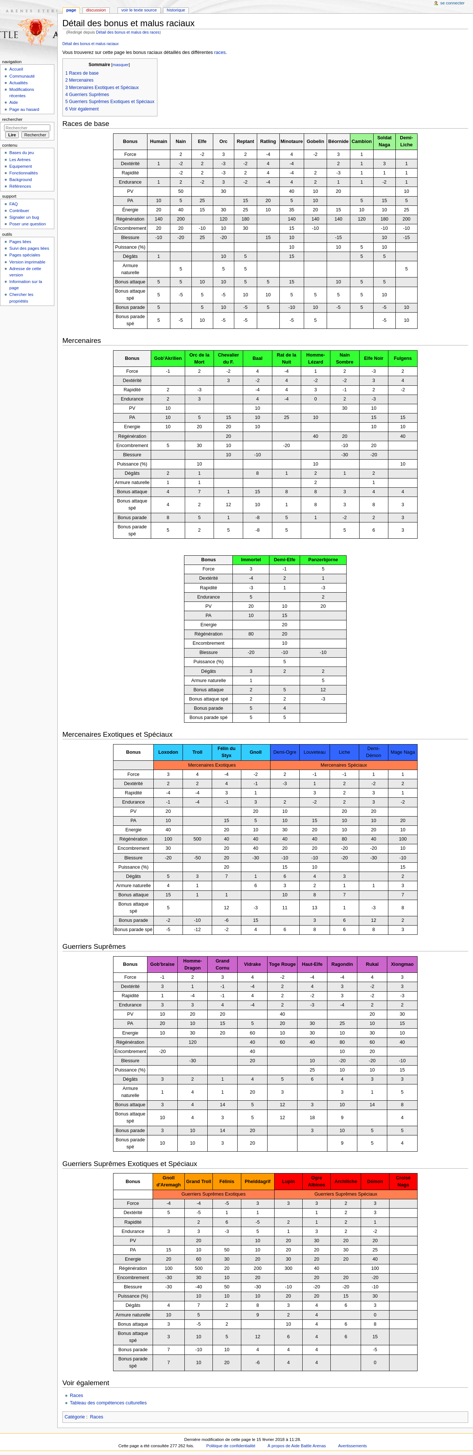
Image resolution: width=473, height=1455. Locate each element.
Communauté (22, 76)
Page (71, 10)
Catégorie (75, 1417)
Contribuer (19, 210)
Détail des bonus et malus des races (128, 32)
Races (76, 1395)
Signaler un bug (24, 217)
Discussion (96, 10)
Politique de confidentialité (230, 1446)
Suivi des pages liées (29, 248)
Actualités (18, 83)
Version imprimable (27, 262)
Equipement (20, 166)
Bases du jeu (21, 152)
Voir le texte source (139, 10)
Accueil (16, 69)
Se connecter (452, 3)
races (220, 52)
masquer (120, 64)
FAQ (13, 204)
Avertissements (352, 1446)
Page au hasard (24, 109)
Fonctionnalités (23, 173)
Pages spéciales (24, 255)
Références (20, 186)
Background (20, 179)
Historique (176, 10)
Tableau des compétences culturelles (108, 1402)
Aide (13, 102)
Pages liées (20, 241)
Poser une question (27, 224)
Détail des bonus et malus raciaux (90, 44)
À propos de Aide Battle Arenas (297, 1446)
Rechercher (12, 119)
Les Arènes (19, 159)
